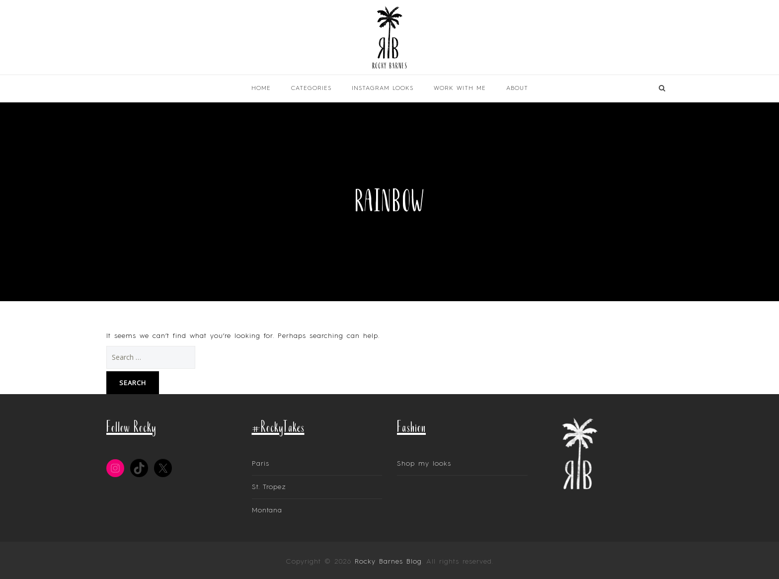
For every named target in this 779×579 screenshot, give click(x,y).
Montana (267, 510)
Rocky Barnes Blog (388, 561)
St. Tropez (269, 487)
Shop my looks (424, 463)
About (517, 88)
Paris (260, 463)
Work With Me (460, 88)
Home (261, 88)
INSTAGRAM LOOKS (382, 88)
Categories (311, 88)
